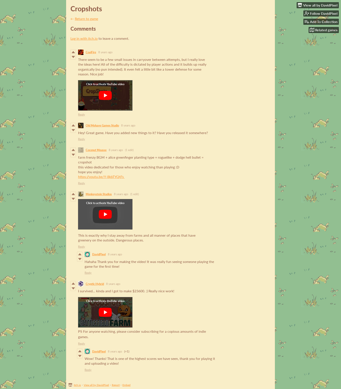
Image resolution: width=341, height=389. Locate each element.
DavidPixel (99, 254)
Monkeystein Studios (99, 194)
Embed (126, 385)
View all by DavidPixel (96, 385)
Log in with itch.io (84, 38)
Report (116, 385)
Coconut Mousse (96, 150)
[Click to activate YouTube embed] (105, 95)
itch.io (77, 385)
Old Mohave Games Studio (102, 125)
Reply (81, 114)
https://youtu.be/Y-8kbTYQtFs (101, 177)
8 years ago (105, 52)
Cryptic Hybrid (95, 284)
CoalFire (91, 52)
